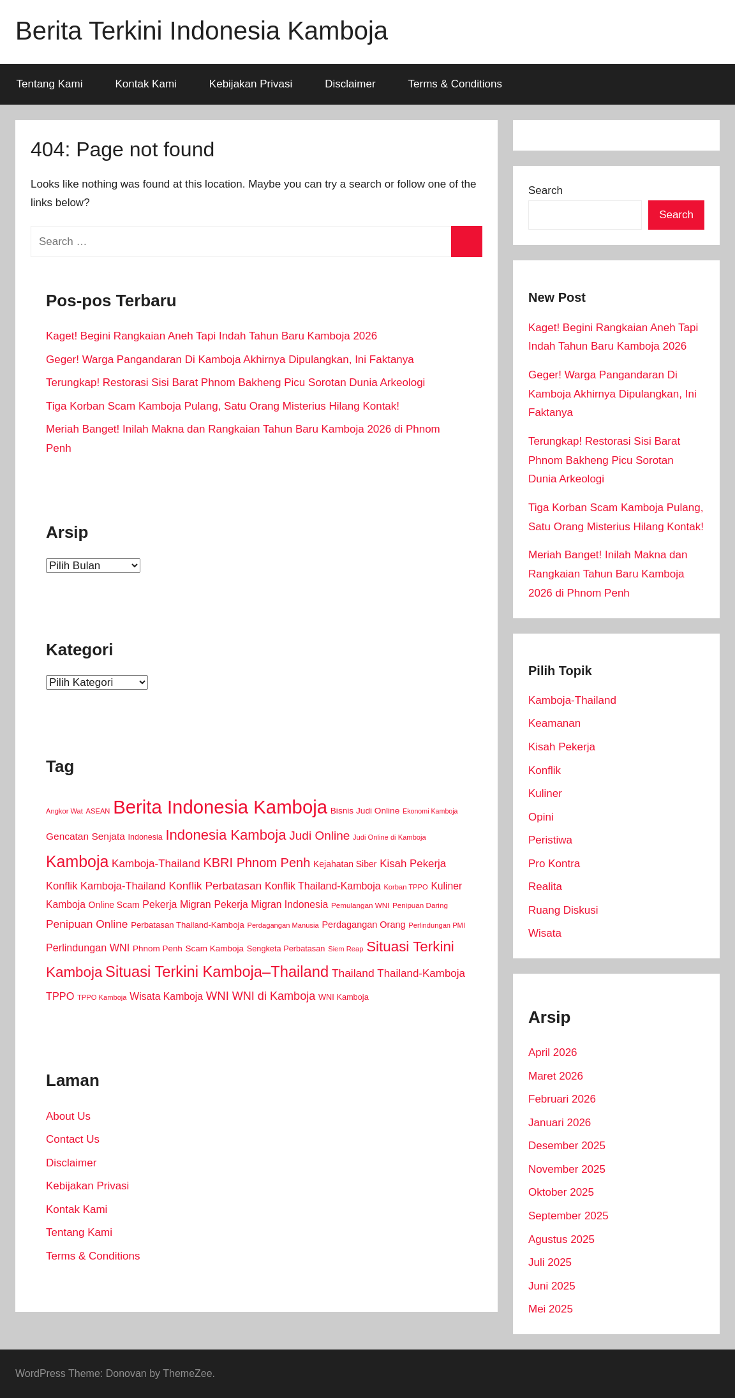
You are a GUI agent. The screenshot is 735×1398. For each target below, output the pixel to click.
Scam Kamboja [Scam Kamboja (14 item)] (215, 948)
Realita (545, 887)
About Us (68, 1116)
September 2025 (568, 1216)
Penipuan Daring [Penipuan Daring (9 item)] (420, 905)
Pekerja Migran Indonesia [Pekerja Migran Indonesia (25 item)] (271, 904)
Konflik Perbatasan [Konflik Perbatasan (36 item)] (215, 885)
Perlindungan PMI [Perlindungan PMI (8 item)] (436, 925)
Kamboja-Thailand (572, 700)
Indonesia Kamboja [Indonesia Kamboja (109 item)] (225, 835)
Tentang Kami (50, 84)
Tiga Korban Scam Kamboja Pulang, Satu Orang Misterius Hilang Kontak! (222, 406)
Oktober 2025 (561, 1192)
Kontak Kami (145, 84)
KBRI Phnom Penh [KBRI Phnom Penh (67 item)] (256, 863)
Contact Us (73, 1139)
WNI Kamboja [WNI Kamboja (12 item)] (343, 997)
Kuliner (545, 793)
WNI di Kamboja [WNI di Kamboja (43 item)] (274, 996)
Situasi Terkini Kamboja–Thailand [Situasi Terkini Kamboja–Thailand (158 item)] (217, 971)
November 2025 (566, 1169)
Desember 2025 (566, 1146)
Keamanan (554, 723)
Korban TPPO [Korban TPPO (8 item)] (405, 887)
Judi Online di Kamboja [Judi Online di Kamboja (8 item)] (389, 837)
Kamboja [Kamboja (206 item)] (77, 861)
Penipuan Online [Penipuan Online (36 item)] (87, 924)
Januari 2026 (559, 1123)
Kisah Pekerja (561, 747)
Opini (541, 817)
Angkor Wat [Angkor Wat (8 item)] (64, 811)
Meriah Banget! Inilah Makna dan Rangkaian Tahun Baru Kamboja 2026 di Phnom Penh (608, 574)
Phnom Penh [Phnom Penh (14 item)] (157, 948)
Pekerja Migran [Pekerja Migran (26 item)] (176, 904)
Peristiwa (550, 840)
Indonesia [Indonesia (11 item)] (145, 837)
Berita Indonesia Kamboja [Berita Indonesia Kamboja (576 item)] (220, 806)
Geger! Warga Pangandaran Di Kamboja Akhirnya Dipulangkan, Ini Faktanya (230, 359)
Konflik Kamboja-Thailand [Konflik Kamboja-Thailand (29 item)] (106, 885)
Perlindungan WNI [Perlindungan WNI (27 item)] (88, 947)
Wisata (544, 933)
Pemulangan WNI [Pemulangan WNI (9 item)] (360, 905)
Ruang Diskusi (563, 910)
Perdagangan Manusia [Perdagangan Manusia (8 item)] (282, 925)
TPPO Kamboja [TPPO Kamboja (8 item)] (102, 997)
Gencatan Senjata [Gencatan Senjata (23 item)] (85, 836)
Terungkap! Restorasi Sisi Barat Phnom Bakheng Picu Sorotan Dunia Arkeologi (235, 382)
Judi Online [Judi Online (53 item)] (319, 835)
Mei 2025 (550, 1309)
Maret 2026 (555, 1076)
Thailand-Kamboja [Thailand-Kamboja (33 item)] (421, 973)
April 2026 (552, 1052)
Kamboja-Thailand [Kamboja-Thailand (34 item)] (156, 864)
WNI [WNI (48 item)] (217, 995)
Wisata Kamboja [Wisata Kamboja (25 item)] (166, 996)
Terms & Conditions (455, 84)
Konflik (544, 770)
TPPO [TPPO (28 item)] (60, 996)
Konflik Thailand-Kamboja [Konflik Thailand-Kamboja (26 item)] (323, 886)
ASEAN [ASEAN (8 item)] (98, 811)
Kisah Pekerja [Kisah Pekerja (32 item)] (413, 864)
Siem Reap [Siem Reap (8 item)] (345, 949)
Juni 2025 (551, 1286)
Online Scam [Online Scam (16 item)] (114, 905)
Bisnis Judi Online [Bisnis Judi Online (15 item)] (365, 810)
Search (545, 190)
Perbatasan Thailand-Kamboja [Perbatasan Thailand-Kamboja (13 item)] (187, 925)
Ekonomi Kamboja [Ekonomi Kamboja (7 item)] (430, 811)
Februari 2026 (562, 1099)
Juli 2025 (550, 1262)
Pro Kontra (554, 864)
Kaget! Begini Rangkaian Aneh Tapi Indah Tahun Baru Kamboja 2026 (211, 336)
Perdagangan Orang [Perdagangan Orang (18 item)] (363, 924)
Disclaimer (350, 84)
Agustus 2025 (561, 1239)
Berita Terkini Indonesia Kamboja (201, 31)
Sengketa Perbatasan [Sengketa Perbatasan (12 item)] (286, 948)
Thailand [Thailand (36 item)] (353, 973)
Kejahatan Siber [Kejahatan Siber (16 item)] (344, 864)
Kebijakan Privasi (250, 84)
